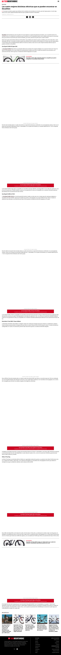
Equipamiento (37, 646)
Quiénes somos (56, 639)
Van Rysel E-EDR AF (7, 48)
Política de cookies (56, 650)
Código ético (57, 642)
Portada (36, 639)
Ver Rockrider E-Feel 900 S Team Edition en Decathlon (30, 447)
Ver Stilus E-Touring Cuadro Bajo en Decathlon (30, 600)
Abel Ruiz (4, 14)
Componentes (37, 644)
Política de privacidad (55, 649)
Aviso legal (57, 647)
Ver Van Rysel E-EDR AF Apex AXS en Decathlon (30, 184)
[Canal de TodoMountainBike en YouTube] (17, 649)
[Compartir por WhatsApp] (33, 17)
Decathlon (4, 34)
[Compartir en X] (27, 17)
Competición (37, 649)
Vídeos (36, 652)
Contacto (57, 644)
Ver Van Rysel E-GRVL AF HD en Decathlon (30, 310)
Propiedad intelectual (55, 652)
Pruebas (36, 650)
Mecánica (36, 647)
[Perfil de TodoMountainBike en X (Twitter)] (14, 649)
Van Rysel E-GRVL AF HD (8, 196)
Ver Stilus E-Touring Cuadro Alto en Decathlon (30, 514)
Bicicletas (36, 642)
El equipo (57, 641)
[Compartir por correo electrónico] (30, 17)
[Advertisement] (30, 136)
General (36, 641)
